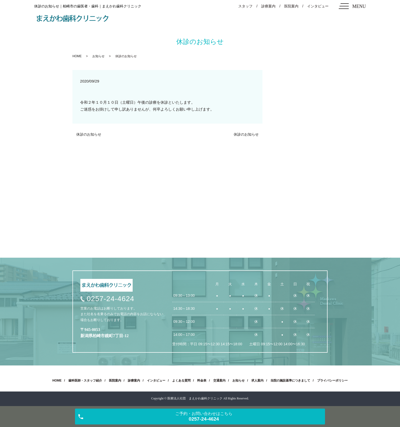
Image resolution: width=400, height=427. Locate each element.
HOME (77, 56)
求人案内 (257, 380)
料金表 (201, 380)
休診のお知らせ (88, 134)
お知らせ (98, 56)
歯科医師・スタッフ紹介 (85, 380)
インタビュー (318, 6)
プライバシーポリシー (332, 380)
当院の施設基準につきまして (290, 380)
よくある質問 (181, 380)
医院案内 (291, 6)
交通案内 (219, 380)
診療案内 (268, 6)
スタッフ (245, 6)
